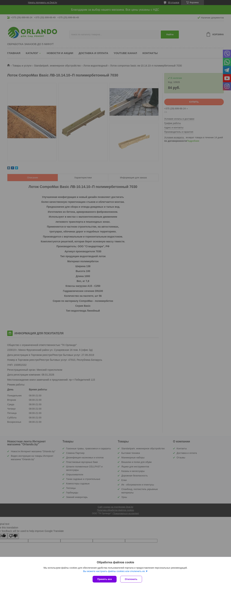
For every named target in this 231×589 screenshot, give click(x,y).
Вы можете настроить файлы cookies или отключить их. (114, 571)
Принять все (104, 579)
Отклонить (131, 579)
